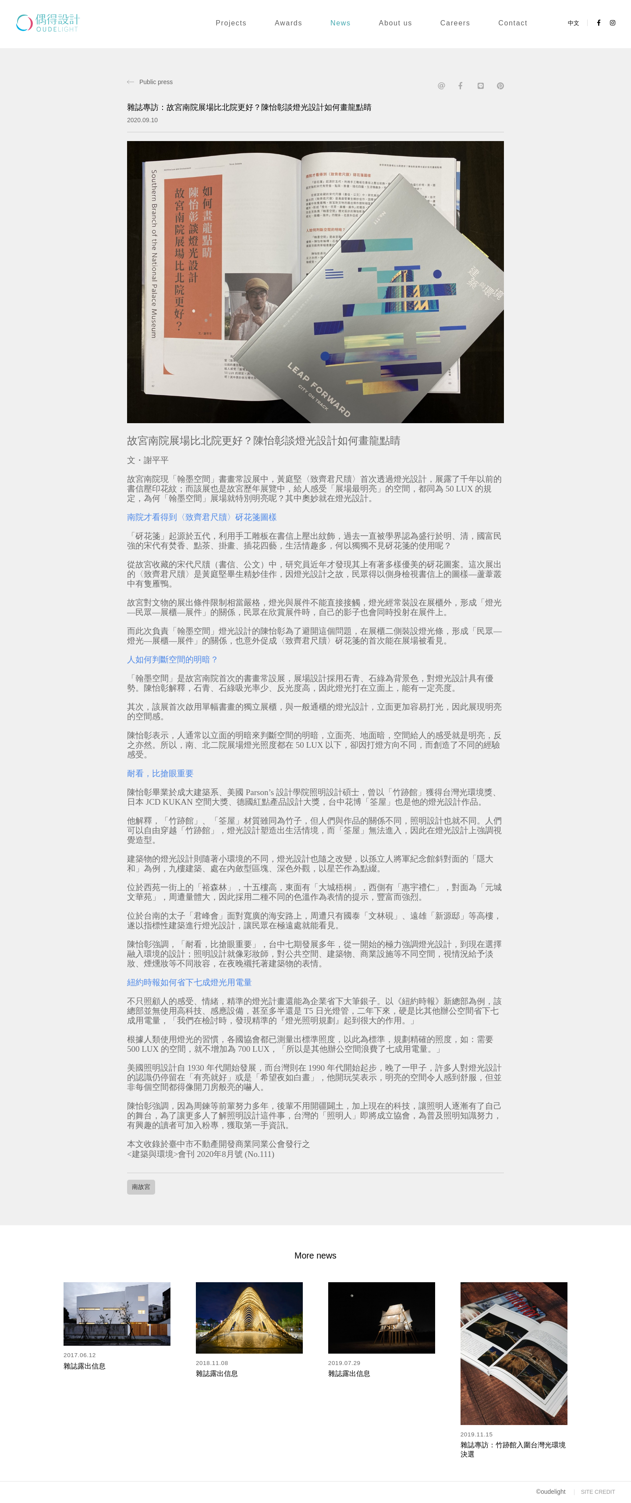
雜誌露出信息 (85, 1366)
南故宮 (141, 1187)
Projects (231, 23)
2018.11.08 (212, 1363)
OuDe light (57, 23)
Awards (288, 23)
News (340, 23)
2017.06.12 (80, 1355)
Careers (455, 23)
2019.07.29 (344, 1363)
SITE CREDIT (598, 1492)
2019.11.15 (477, 1434)
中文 (573, 23)
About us (395, 23)
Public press (156, 82)
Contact (513, 23)
